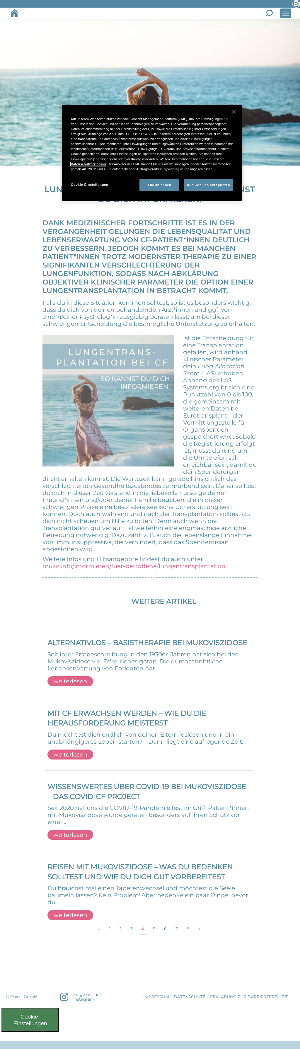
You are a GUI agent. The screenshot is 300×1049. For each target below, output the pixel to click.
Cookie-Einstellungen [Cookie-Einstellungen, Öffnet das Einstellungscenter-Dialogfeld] (89, 184)
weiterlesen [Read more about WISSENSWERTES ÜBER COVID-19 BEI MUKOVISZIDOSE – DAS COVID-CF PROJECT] (70, 834)
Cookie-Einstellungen (30, 1020)
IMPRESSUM (156, 996)
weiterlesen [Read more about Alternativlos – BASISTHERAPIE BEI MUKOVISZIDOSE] (70, 681)
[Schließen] (233, 111)
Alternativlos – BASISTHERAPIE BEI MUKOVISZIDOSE (147, 642)
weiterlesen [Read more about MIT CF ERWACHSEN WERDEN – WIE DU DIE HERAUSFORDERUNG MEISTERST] (70, 754)
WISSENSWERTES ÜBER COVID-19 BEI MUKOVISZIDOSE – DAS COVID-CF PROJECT (146, 791)
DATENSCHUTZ (189, 996)
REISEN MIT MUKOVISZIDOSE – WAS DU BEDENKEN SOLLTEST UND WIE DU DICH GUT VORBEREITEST (140, 872)
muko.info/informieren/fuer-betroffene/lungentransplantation (134, 566)
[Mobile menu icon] (285, 13)
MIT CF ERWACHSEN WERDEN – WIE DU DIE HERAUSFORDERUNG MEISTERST (126, 718)
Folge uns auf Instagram (87, 997)
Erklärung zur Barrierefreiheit (249, 996)
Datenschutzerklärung (88, 164)
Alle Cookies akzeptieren (208, 185)
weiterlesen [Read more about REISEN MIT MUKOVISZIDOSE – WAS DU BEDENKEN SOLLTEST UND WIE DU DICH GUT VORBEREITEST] (70, 915)
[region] (152, 153)
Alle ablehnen (159, 185)
